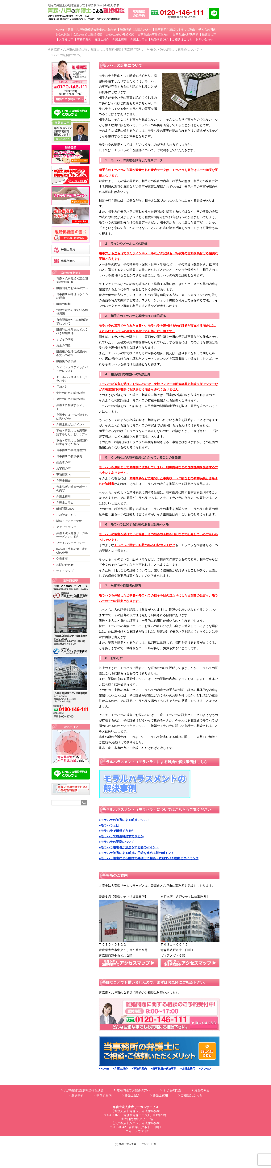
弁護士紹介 (132, 1095)
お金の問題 (202, 1090)
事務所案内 (104, 1095)
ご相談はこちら (191, 1095)
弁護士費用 (160, 1095)
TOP (95, 49)
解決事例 (77, 1095)
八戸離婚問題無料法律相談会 (84, 1090)
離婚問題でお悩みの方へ (133, 1090)
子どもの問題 (172, 1090)
